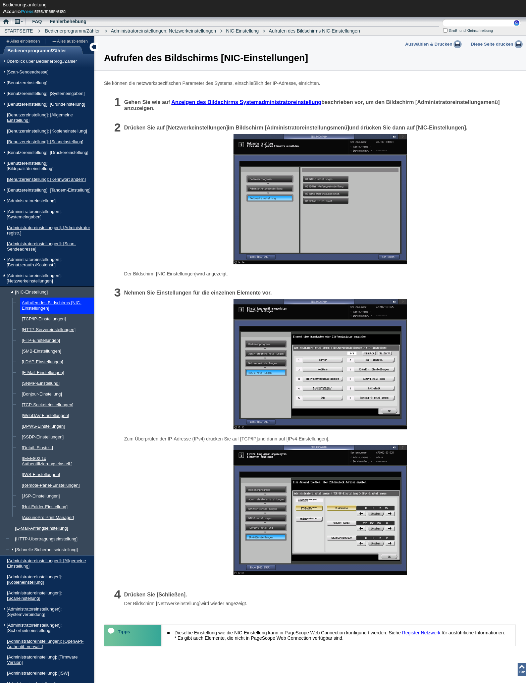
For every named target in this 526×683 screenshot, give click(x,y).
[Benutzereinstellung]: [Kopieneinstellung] (47, 131)
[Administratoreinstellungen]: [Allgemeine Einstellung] (46, 563)
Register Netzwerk (421, 632)
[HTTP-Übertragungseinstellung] (46, 538)
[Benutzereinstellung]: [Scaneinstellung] (45, 141)
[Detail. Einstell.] (37, 447)
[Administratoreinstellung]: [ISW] (38, 673)
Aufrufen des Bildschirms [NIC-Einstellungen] (52, 305)
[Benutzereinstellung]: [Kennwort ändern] (46, 179)
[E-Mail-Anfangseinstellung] (41, 528)
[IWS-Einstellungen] (41, 474)
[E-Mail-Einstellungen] (43, 372)
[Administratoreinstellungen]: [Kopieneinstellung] (34, 579)
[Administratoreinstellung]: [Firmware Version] (42, 659)
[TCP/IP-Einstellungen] (44, 318)
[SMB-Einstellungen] (41, 351)
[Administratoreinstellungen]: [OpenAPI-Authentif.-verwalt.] (45, 644)
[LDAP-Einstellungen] (42, 361)
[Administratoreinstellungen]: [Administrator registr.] (48, 230)
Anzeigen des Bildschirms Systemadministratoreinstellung (246, 102)
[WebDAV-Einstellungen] (45, 415)
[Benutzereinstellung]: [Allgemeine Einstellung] (40, 117)
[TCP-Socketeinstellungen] (47, 404)
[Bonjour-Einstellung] (42, 394)
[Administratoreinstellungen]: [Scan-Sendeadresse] (41, 246)
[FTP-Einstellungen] (41, 340)
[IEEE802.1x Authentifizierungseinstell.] (47, 461)
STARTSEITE (18, 31)
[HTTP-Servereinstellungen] (48, 329)
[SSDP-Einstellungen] (43, 436)
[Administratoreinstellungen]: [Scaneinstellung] (34, 595)
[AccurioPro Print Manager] (48, 517)
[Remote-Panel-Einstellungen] (51, 485)
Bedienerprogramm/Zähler (72, 31)
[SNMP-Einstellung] (41, 383)
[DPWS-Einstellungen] (43, 426)
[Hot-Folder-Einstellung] (44, 506)
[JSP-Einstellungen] (41, 495)
